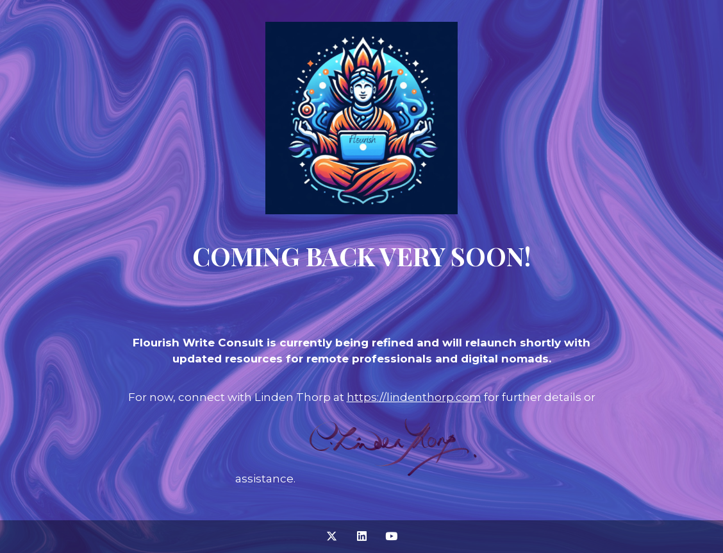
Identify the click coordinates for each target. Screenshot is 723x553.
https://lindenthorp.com (414, 397)
